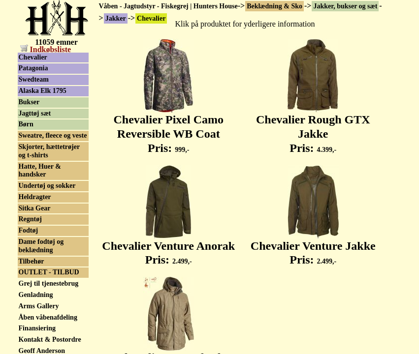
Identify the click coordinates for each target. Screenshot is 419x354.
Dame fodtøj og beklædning (41, 246)
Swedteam (34, 79)
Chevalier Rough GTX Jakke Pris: (313, 128)
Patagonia (33, 68)
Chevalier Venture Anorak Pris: (168, 247)
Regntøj (30, 219)
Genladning (36, 294)
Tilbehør (31, 261)
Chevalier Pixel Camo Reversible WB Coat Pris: (168, 128)
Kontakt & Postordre (50, 339)
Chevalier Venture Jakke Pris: (313, 247)
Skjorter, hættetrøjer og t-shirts (49, 151)
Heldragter (35, 197)
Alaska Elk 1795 (42, 90)
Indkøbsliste (45, 49)
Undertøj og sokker (47, 185)
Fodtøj (28, 230)
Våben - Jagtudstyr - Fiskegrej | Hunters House (168, 6)
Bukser (29, 102)
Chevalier (33, 57)
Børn (26, 124)
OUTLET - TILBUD (49, 272)
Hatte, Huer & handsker (40, 170)
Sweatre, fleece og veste (53, 135)
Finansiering (37, 328)
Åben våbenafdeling (48, 317)
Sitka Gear (35, 208)
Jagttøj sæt (35, 113)
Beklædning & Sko (274, 6)
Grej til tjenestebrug (49, 283)
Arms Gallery (39, 306)
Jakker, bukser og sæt (345, 6)
